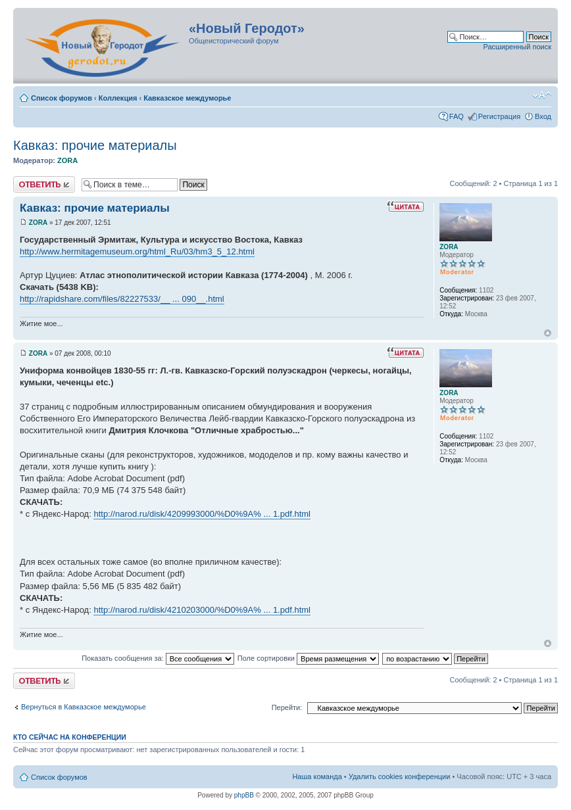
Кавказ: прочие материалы (95, 145)
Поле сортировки (308, 658)
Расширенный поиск (517, 47)
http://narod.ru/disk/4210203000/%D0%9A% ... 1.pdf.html (201, 610)
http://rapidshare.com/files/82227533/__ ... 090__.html (122, 299)
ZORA (67, 160)
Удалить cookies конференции (400, 776)
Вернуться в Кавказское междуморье (83, 707)
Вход (543, 116)
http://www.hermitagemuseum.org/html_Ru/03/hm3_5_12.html (137, 251)
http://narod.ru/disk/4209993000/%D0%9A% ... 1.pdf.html (201, 514)
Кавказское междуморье (187, 98)
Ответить (44, 184)
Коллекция (118, 98)
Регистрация (499, 116)
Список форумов (61, 98)
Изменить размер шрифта (541, 95)
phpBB (244, 795)
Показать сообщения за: (158, 658)
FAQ (456, 116)
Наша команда (316, 776)
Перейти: (287, 707)
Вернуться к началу (547, 333)
